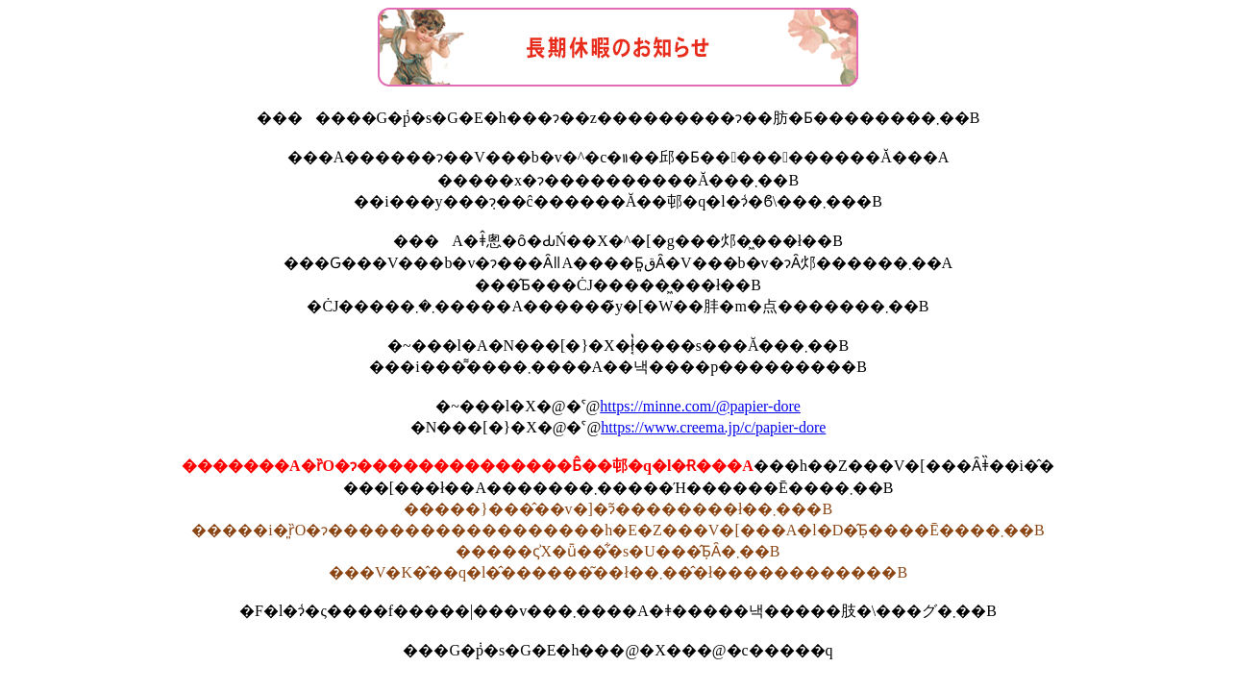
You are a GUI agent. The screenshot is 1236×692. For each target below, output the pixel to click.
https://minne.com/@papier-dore (700, 406)
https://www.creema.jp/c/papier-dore (713, 427)
